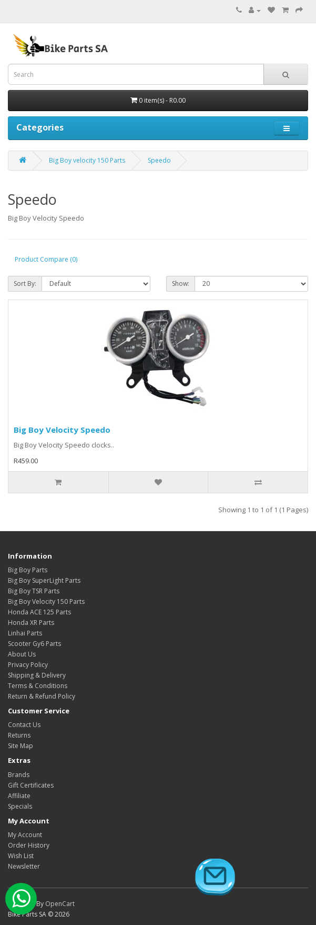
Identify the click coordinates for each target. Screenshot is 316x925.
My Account (25, 834)
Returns (19, 735)
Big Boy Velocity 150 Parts (46, 601)
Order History (28, 845)
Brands (18, 774)
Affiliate (19, 795)
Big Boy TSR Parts (33, 590)
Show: (180, 283)
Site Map (20, 745)
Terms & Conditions (37, 685)
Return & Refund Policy (41, 696)
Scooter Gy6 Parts (34, 643)
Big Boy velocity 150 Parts (87, 160)
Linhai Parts (25, 633)
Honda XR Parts (31, 622)
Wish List (21, 855)
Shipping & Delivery (37, 675)
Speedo (159, 160)
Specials (20, 806)
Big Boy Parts (27, 569)
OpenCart (60, 903)
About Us (22, 654)
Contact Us (24, 724)
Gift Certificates (31, 785)
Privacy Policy (28, 664)
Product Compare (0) (46, 259)
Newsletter (24, 866)
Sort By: (25, 283)
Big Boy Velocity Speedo (62, 429)
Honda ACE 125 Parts (39, 612)
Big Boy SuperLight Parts (44, 580)
